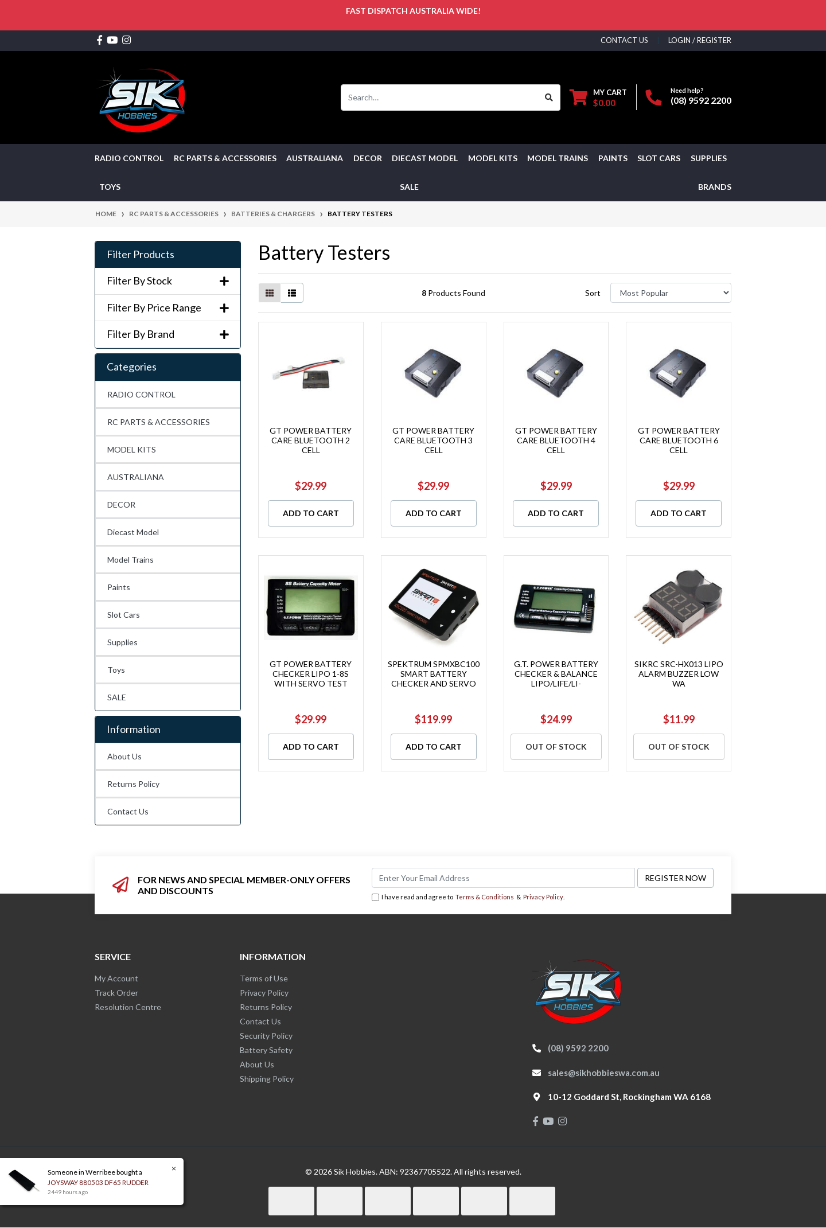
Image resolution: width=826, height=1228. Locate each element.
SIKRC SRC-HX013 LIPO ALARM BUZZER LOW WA (678, 673)
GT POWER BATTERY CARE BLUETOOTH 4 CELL (556, 440)
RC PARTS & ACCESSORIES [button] (225, 158)
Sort (593, 293)
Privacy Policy (543, 896)
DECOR (121, 504)
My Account (116, 978)
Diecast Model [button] (425, 158)
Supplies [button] (709, 158)
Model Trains (130, 559)
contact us (624, 40)
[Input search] (440, 97)
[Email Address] (503, 878)
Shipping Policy (267, 1078)
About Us (124, 756)
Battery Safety (266, 1050)
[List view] (291, 293)
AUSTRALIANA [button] (314, 158)
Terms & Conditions (484, 896)
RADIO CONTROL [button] (129, 158)
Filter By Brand (168, 334)
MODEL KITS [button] (492, 158)
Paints (118, 587)
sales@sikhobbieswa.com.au (604, 1072)
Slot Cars (123, 614)
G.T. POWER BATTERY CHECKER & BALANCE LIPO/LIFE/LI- (556, 673)
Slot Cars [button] (658, 158)
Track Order (116, 992)
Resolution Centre (128, 1007)
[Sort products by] (670, 293)
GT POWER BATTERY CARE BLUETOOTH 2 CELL (311, 440)
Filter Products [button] (140, 254)
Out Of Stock (556, 746)
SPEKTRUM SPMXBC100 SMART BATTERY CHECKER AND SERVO (434, 673)
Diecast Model (133, 532)
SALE (409, 187)
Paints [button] (613, 158)
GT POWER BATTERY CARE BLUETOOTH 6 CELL (679, 440)
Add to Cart (311, 513)
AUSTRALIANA (135, 477)
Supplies (122, 642)
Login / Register (699, 40)
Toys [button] (109, 187)
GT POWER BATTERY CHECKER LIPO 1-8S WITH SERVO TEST (311, 673)
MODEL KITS (131, 449)
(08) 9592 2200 (701, 100)
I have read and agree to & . (468, 897)
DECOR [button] (367, 158)
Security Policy (266, 1035)
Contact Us (128, 811)
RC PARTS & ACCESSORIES (158, 422)
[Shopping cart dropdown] (598, 97)
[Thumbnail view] (269, 293)
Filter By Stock (168, 281)
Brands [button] (714, 187)
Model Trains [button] (557, 158)
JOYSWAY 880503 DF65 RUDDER (97, 1182)
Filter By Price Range (168, 308)
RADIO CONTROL (141, 394)
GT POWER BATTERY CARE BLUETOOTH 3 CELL (433, 440)
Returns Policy (133, 784)
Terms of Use (264, 978)
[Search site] (549, 97)
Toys (116, 670)
